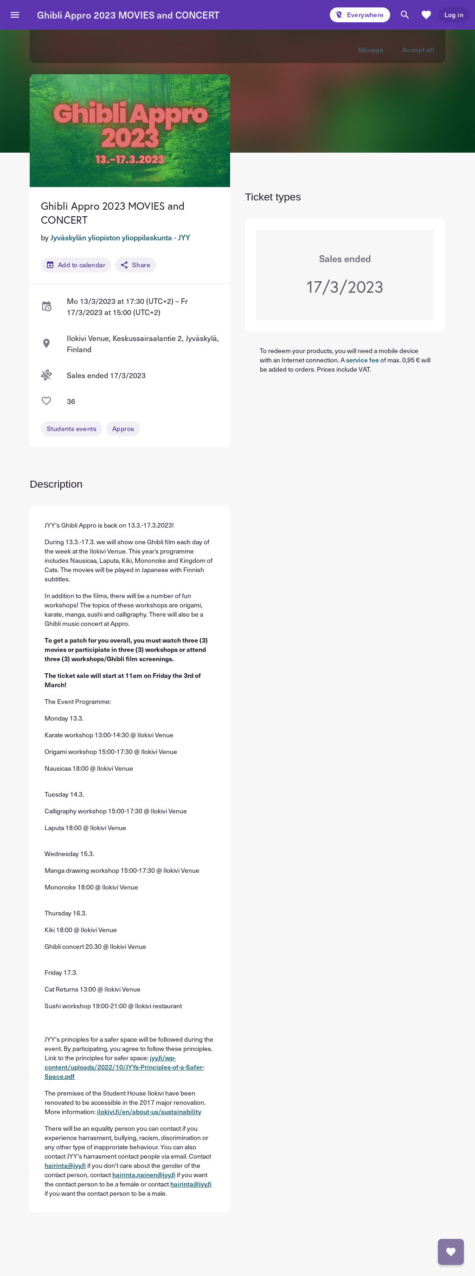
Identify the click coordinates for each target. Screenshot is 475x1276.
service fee (362, 360)
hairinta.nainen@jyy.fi (143, 1174)
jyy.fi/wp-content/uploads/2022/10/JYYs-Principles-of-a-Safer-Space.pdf (124, 1067)
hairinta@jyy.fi (65, 1165)
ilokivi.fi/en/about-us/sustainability (149, 1111)
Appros (123, 428)
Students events (71, 428)
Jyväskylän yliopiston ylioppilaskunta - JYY (120, 237)
